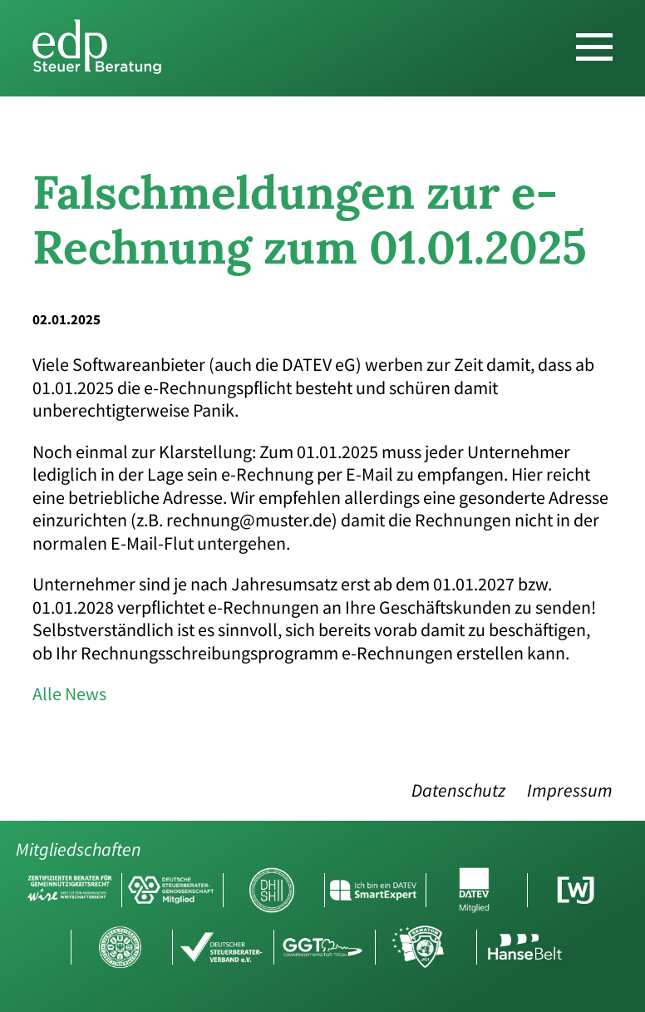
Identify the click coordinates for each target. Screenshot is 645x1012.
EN (625, 19)
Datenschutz (458, 791)
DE (598, 19)
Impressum (570, 791)
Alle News (69, 694)
